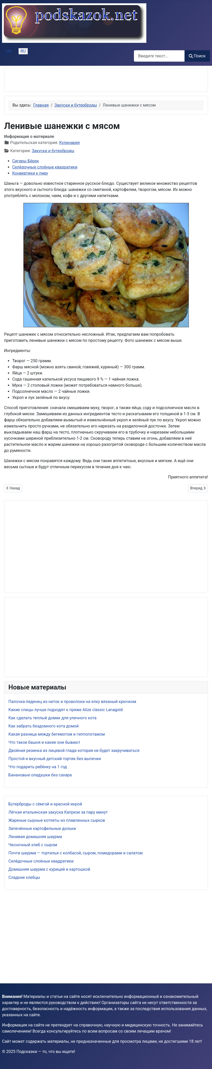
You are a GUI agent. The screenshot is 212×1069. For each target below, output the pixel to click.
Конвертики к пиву (30, 173)
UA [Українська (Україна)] (8, 51)
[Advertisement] (68, 79)
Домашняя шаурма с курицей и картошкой (49, 869)
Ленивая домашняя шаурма (35, 836)
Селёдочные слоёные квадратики (41, 861)
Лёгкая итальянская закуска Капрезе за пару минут (58, 812)
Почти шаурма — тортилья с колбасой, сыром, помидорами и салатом (75, 853)
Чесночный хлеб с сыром (32, 844)
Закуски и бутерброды (53, 150)
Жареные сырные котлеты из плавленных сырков (56, 820)
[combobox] (159, 56)
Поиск (197, 56)
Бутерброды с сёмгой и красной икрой (45, 804)
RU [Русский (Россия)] (23, 51)
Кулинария (69, 142)
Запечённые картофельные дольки (42, 828)
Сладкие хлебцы (24, 877)
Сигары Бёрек (25, 161)
